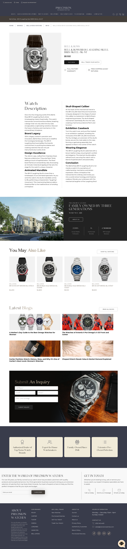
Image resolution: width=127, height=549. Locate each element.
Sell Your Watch (66, 14)
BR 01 (47, 25)
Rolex (13, 14)
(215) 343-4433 (98, 523)
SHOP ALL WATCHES (107, 251)
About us (75, 519)
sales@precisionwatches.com (103, 527)
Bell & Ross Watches (34, 25)
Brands (20, 25)
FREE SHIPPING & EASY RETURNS (98, 70)
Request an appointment (28, 2)
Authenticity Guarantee (79, 526)
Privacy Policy (76, 523)
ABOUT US (76, 219)
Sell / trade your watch (90, 62)
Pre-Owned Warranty (78, 534)
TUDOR (33, 519)
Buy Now (71, 62)
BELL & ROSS (35, 534)
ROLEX (33, 512)
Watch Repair (79, 14)
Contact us (75, 516)
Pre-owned (54, 14)
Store (16, 2)
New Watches (43, 14)
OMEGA (33, 523)
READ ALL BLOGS (108, 309)
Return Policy (76, 530)
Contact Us (98, 14)
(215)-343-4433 (7, 2)
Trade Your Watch (57, 523)
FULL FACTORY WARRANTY (71, 70)
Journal (89, 14)
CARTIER (34, 516)
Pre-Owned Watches (58, 516)
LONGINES (34, 526)
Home (11, 25)
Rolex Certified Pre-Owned (27, 14)
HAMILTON (34, 530)
